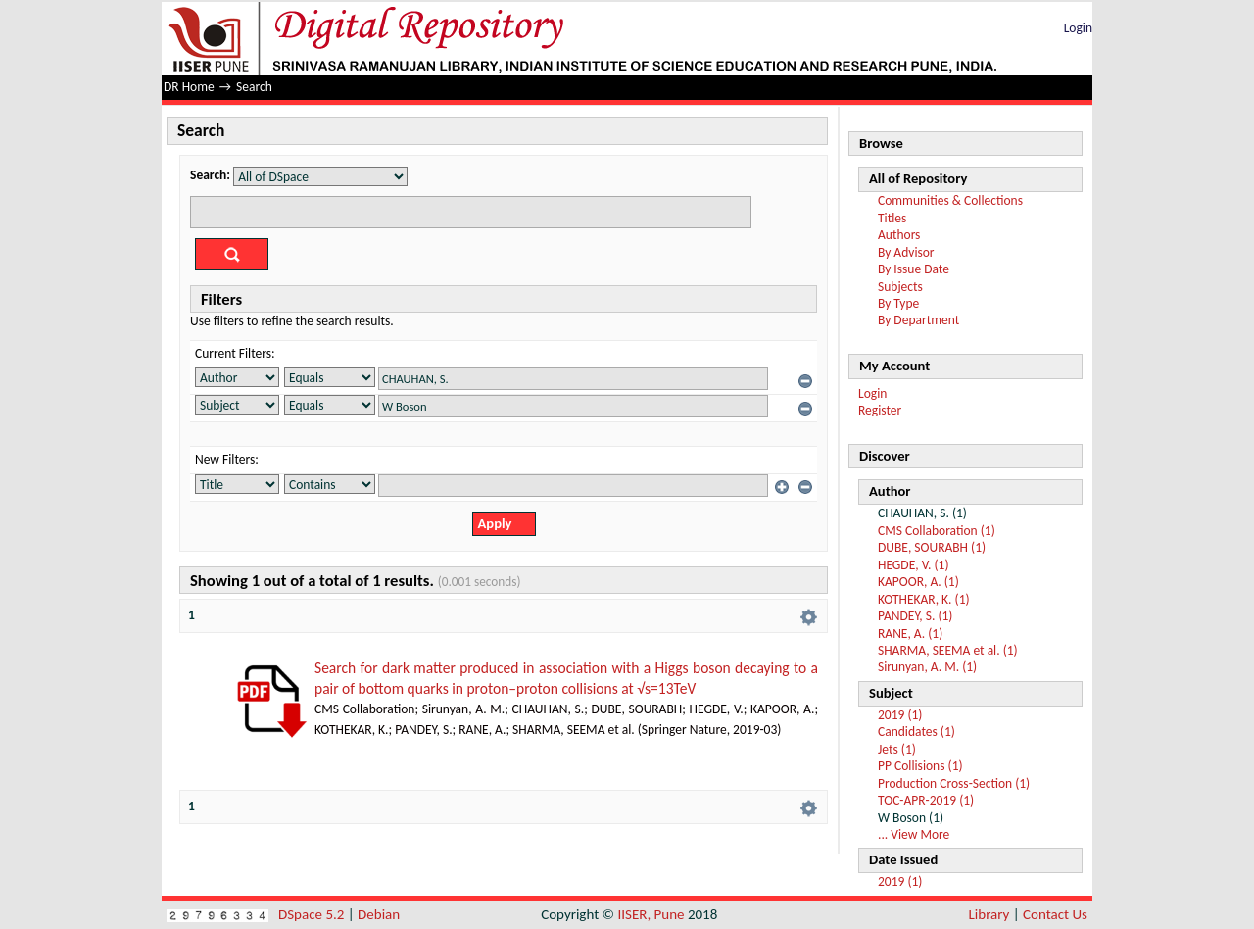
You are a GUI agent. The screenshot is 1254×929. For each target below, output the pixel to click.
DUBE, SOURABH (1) (932, 547)
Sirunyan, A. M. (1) (927, 667)
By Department (918, 320)
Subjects (900, 286)
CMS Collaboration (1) (936, 530)
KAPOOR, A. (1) (918, 581)
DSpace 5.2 (313, 914)
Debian (379, 914)
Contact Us (1055, 914)
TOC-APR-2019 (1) (926, 800)
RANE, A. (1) (910, 633)
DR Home (189, 86)
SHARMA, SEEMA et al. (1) (948, 650)
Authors (899, 234)
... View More (913, 834)
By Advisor (906, 252)
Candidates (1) (916, 731)
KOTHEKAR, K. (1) (924, 599)
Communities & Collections (950, 200)
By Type (898, 303)
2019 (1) (900, 715)
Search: (210, 175)
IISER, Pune (650, 914)
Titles (892, 218)
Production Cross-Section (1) (954, 783)
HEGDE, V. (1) (913, 565)
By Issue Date (913, 269)
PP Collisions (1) (920, 766)
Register (879, 410)
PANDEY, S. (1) (915, 616)
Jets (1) (897, 749)
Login (1078, 28)
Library (989, 914)
